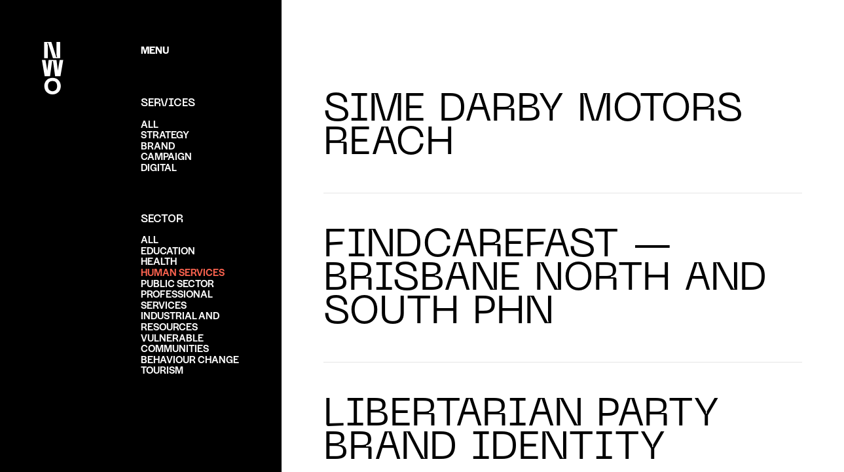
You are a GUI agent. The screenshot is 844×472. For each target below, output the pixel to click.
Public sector (177, 283)
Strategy (165, 134)
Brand (158, 145)
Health (159, 260)
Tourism (162, 369)
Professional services (176, 298)
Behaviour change (190, 359)
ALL (149, 123)
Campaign (166, 156)
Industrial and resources (180, 320)
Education (168, 250)
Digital (159, 167)
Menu (155, 49)
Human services (183, 272)
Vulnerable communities (175, 342)
